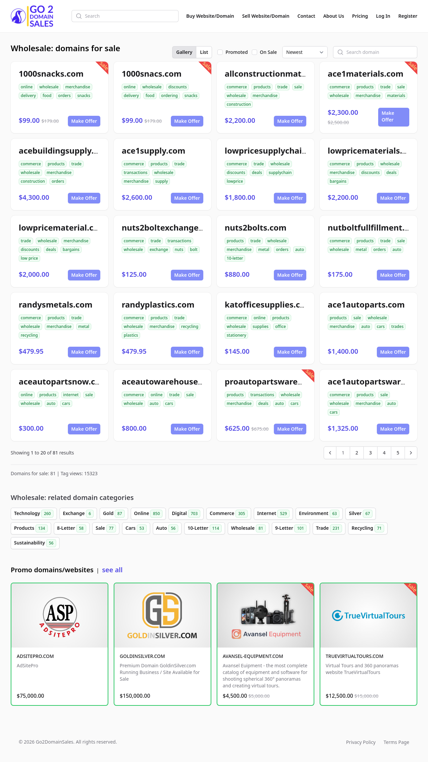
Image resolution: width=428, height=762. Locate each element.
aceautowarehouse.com (169, 381)
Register (407, 16)
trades (397, 326)
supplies (261, 326)
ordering (169, 95)
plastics (131, 335)
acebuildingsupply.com (65, 150)
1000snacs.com (152, 73)
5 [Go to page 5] (398, 452)
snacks (83, 95)
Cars (135, 528)
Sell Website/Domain (265, 16)
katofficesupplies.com (269, 304)
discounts (177, 87)
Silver (360, 514)
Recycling (367, 528)
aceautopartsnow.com (63, 381)
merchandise (77, 87)
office (280, 326)
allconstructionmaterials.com (284, 73)
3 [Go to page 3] (370, 452)
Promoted (236, 52)
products (262, 87)
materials (396, 95)
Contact (306, 16)
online (27, 87)
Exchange (78, 514)
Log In (383, 16)
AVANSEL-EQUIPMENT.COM (253, 656)
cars (381, 326)
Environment (319, 514)
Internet (273, 514)
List (204, 52)
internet (71, 395)
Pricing (360, 16)
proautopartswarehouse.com (283, 381)
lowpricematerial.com (62, 227)
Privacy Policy (361, 742)
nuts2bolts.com (256, 227)
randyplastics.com (158, 304)
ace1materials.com (365, 73)
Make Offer (84, 121)
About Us (333, 16)
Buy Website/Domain (210, 16)
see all (112, 569)
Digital (186, 514)
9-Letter (291, 528)
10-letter (235, 258)
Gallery (184, 52)
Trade (329, 528)
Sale (106, 528)
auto (299, 249)
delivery (28, 95)
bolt (194, 249)
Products (31, 528)
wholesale (49, 87)
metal (263, 249)
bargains (338, 181)
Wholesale (248, 528)
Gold (114, 514)
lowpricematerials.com (373, 150)
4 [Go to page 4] (384, 452)
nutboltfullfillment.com (375, 227)
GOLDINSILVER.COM (142, 656)
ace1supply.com (153, 150)
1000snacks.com (51, 73)
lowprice (235, 181)
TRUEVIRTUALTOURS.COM (355, 656)
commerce (237, 87)
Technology (34, 514)
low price (29, 258)
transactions (135, 172)
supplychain (280, 172)
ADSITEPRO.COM (35, 656)
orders (64, 95)
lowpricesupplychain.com (275, 150)
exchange (159, 249)
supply (161, 181)
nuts (179, 249)
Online (148, 514)
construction (239, 104)
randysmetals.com (55, 304)
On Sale (268, 52)
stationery (236, 335)
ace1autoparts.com (366, 304)
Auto (167, 528)
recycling (29, 335)
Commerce (229, 514)
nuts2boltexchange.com (170, 227)
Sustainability (35, 543)
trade (282, 87)
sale (298, 87)
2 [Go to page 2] (356, 452)
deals (257, 172)
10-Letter (205, 528)
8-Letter (71, 528)
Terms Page (396, 742)
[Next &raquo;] (411, 452)
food (46, 95)
